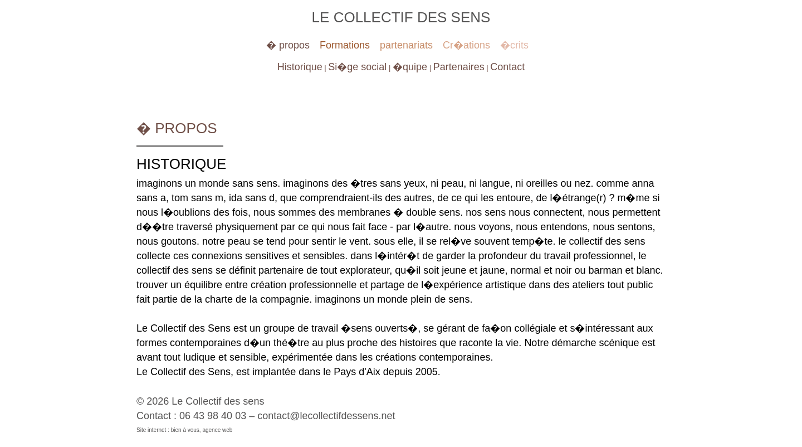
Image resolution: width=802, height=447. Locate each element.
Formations (345, 45)
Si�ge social (357, 66)
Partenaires (459, 66)
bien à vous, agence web (202, 430)
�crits (514, 45)
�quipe (410, 66)
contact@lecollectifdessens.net (326, 415)
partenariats (406, 45)
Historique (299, 66)
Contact (507, 66)
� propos (288, 45)
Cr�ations (466, 45)
